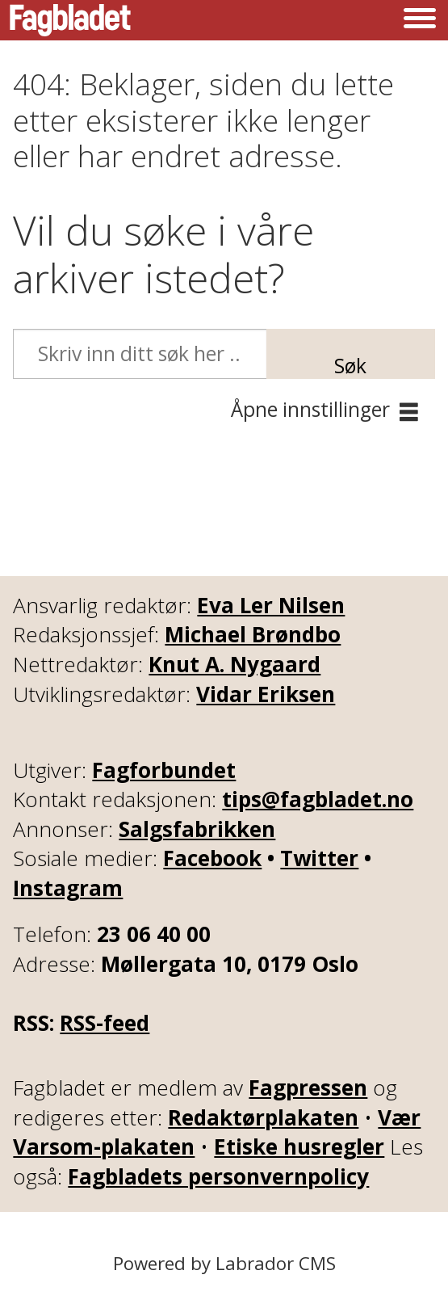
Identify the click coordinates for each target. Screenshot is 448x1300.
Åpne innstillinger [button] (310, 409)
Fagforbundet (164, 770)
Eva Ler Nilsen (271, 605)
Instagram (68, 887)
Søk (350, 365)
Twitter (319, 858)
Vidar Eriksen (265, 694)
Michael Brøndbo (253, 634)
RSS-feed (104, 1022)
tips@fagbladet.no (317, 799)
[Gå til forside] (70, 20)
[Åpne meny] (420, 20)
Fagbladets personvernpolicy (218, 1176)
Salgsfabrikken (197, 829)
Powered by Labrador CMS (224, 1263)
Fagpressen (308, 1087)
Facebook (212, 858)
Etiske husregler (299, 1146)
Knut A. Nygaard (234, 664)
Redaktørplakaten (263, 1117)
